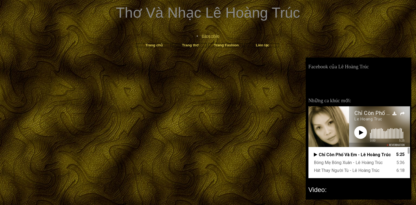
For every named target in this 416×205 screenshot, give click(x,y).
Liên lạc (262, 45)
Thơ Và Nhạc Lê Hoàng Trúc (208, 13)
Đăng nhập (210, 36)
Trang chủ (154, 45)
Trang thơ (190, 45)
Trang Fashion (226, 45)
